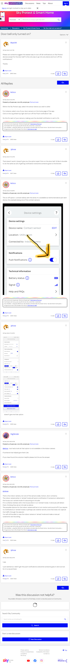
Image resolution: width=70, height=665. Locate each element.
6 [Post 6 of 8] (5, 467)
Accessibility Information (42, 652)
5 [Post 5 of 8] (5, 424)
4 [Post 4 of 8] (5, 315)
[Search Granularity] (15, 19)
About (50, 3)
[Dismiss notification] (37, 8)
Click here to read (32, 129)
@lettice (5, 448)
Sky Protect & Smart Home (35, 12)
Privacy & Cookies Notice (27, 652)
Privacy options (25, 650)
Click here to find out (36, 124)
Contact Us (46, 653)
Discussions (29, 3)
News (38, 3)
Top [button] (66, 650)
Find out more (34, 102)
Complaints (24, 653)
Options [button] (62, 35)
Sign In (66, 3)
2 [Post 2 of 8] (5, 139)
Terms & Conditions (44, 650)
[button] (66, 42)
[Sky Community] (13, 3)
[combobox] (39, 19)
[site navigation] (2, 3)
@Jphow (5, 491)
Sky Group (23, 655)
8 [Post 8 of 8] (5, 578)
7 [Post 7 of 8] (5, 540)
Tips (44, 3)
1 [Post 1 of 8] (5, 73)
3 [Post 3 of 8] (5, 173)
